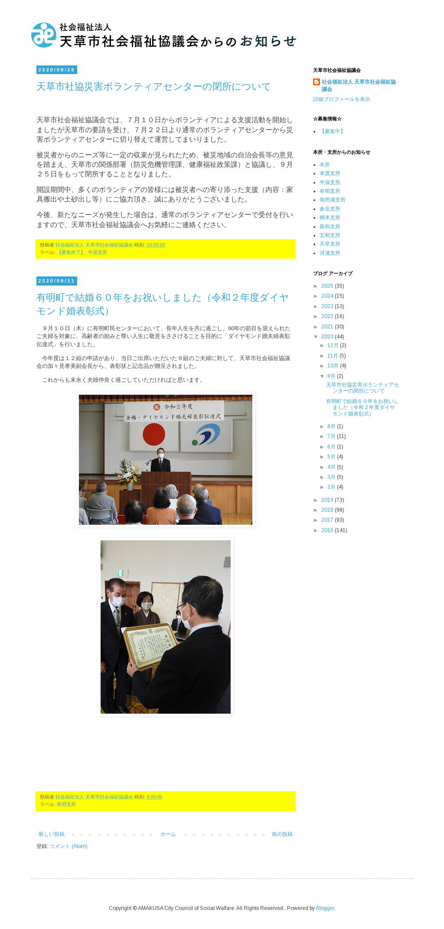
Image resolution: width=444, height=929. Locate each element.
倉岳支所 (330, 209)
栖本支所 (330, 217)
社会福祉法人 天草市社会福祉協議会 (359, 85)
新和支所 (330, 227)
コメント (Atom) (68, 846)
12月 (333, 345)
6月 (332, 447)
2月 (332, 487)
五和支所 (330, 235)
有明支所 (66, 804)
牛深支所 (97, 252)
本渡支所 (330, 173)
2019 (328, 500)
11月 (333, 356)
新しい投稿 (52, 834)
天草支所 (330, 244)
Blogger (325, 908)
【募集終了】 (71, 252)
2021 (328, 327)
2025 (328, 286)
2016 (328, 530)
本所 (325, 165)
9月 (332, 376)
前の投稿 (282, 834)
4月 (332, 467)
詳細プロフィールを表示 (341, 99)
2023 (328, 306)
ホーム (168, 834)
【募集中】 (333, 131)
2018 (328, 510)
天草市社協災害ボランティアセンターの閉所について (153, 86)
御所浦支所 (333, 200)
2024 (328, 296)
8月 (332, 426)
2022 (328, 316)
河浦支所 (330, 253)
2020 (328, 337)
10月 (333, 366)
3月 (332, 477)
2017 (328, 520)
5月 (332, 457)
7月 (332, 436)
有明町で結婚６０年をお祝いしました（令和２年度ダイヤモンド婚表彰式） (362, 407)
